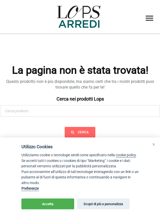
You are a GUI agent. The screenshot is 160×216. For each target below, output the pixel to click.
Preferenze (30, 188)
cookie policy (126, 155)
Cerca (80, 132)
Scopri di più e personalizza (103, 204)
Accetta (47, 204)
